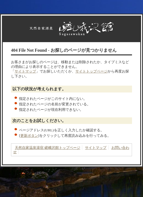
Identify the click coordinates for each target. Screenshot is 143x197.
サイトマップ (25, 71)
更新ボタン (29, 136)
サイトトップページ (91, 71)
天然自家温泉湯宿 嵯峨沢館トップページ (47, 148)
